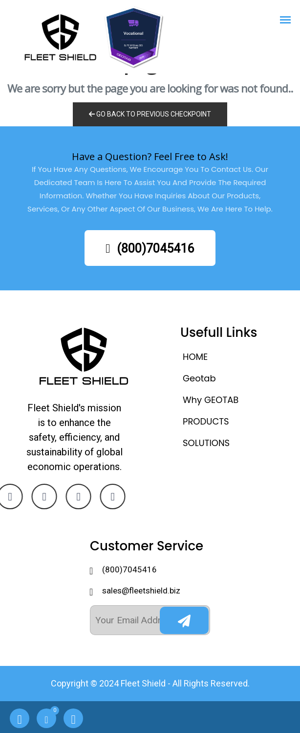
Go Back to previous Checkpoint (150, 114)
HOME (195, 357)
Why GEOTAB (210, 400)
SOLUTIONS (206, 443)
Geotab (199, 378)
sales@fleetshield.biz (141, 590)
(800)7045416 (150, 248)
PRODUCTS (206, 421)
